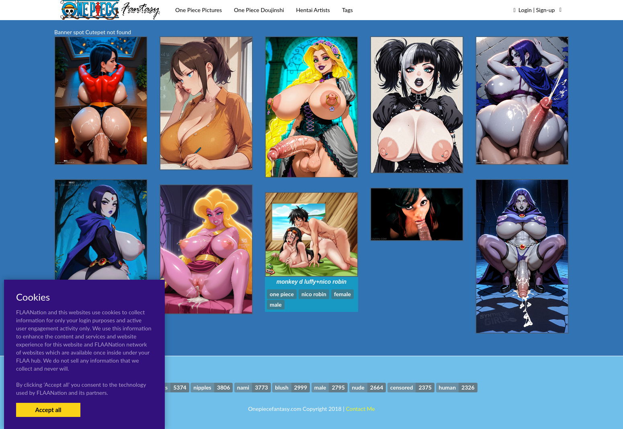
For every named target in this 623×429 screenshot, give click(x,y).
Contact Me (360, 408)
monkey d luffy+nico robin (311, 281)
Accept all (48, 409)
